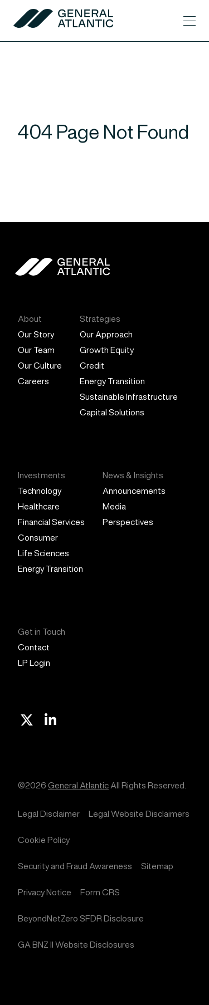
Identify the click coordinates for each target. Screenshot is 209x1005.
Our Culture (40, 365)
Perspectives (128, 522)
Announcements (134, 491)
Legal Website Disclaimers (139, 813)
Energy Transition (112, 381)
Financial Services (51, 522)
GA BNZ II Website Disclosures (76, 944)
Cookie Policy (44, 840)
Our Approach (106, 334)
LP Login (34, 663)
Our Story (36, 334)
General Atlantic (78, 785)
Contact (34, 647)
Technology (39, 491)
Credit (92, 365)
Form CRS (100, 892)
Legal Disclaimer (49, 813)
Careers (33, 381)
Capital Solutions (112, 412)
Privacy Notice (44, 892)
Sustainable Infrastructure (129, 396)
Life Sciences (43, 553)
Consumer (38, 537)
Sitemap (157, 866)
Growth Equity (107, 350)
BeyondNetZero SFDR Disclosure (81, 918)
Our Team (36, 350)
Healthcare (39, 506)
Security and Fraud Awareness (75, 866)
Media (114, 506)
